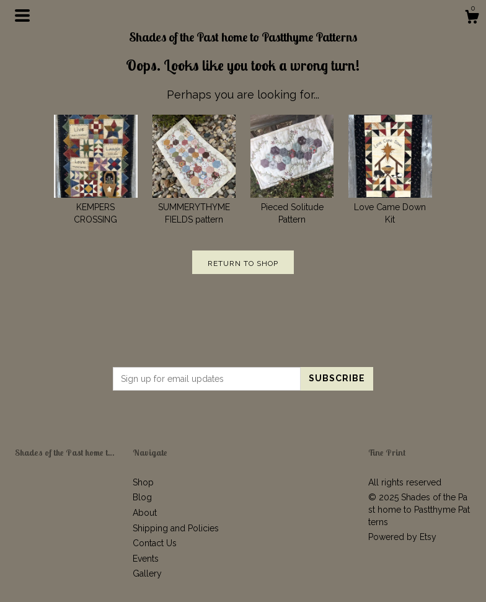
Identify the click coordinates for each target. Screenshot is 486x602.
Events (146, 559)
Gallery (147, 573)
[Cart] (472, 18)
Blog (142, 497)
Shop (143, 482)
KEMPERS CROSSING (95, 207)
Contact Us (155, 543)
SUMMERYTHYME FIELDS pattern (194, 207)
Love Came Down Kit (389, 207)
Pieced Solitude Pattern (292, 207)
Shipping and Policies (176, 528)
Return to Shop (243, 263)
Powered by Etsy (402, 537)
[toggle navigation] (22, 15)
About (145, 513)
